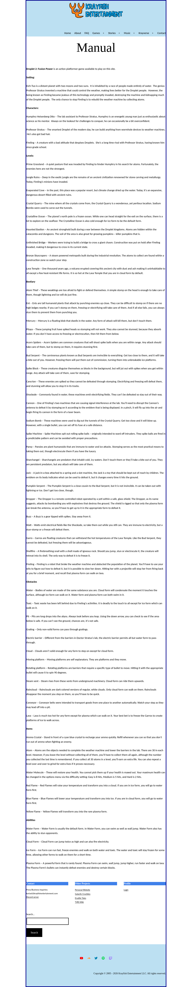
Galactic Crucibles (82, 894)
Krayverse (144, 33)
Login (126, 890)
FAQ (87, 33)
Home (67, 33)
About (77, 33)
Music (127, 33)
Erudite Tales (80, 898)
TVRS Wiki (79, 902)
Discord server (32, 897)
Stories (112, 33)
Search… (30, 914)
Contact (161, 33)
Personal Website (82, 890)
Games (96, 33)
